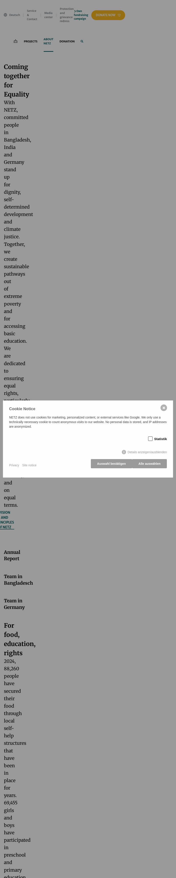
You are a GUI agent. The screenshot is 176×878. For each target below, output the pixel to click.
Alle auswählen (149, 465)
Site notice (30, 465)
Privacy (15, 465)
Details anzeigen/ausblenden (146, 453)
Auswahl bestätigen (109, 465)
